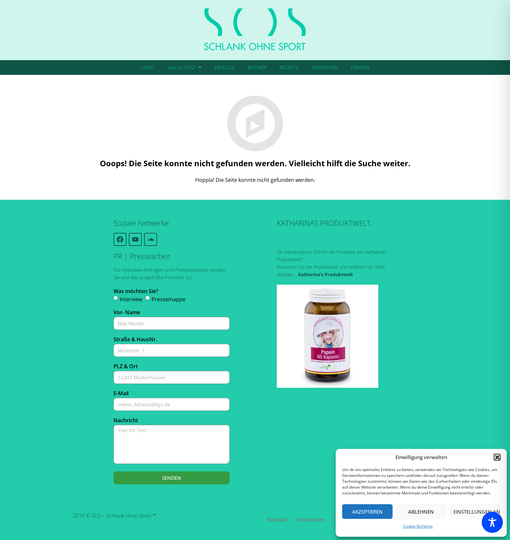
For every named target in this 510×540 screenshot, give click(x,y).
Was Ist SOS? (184, 67)
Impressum (311, 519)
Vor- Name (127, 312)
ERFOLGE (224, 67)
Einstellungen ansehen (476, 511)
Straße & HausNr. (135, 339)
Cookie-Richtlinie (418, 526)
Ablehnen (421, 511)
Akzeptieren (367, 511)
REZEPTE (289, 67)
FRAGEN (360, 67)
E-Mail (121, 393)
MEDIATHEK (325, 67)
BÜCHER (257, 67)
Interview (131, 299)
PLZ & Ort (126, 366)
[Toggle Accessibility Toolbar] (492, 522)
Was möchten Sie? (136, 291)
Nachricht (126, 420)
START (147, 67)
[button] (497, 457)
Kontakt (277, 519)
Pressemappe (168, 299)
